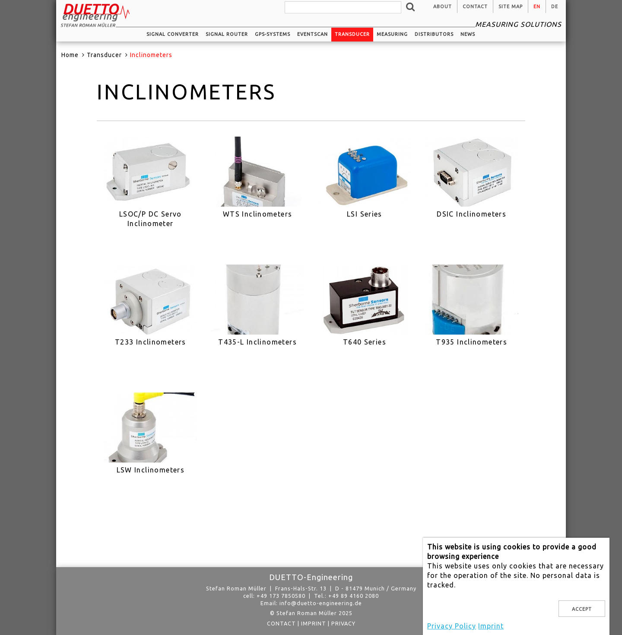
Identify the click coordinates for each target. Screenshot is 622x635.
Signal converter (172, 34)
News (467, 34)
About (442, 6)
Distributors (434, 34)
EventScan (312, 34)
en (536, 6)
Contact (475, 6)
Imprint (313, 623)
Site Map (510, 6)
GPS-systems (272, 34)
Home (70, 54)
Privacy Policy (451, 626)
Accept (582, 609)
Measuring (392, 34)
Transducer (352, 34)
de (554, 6)
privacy (343, 623)
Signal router (227, 34)
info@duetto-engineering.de (320, 603)
